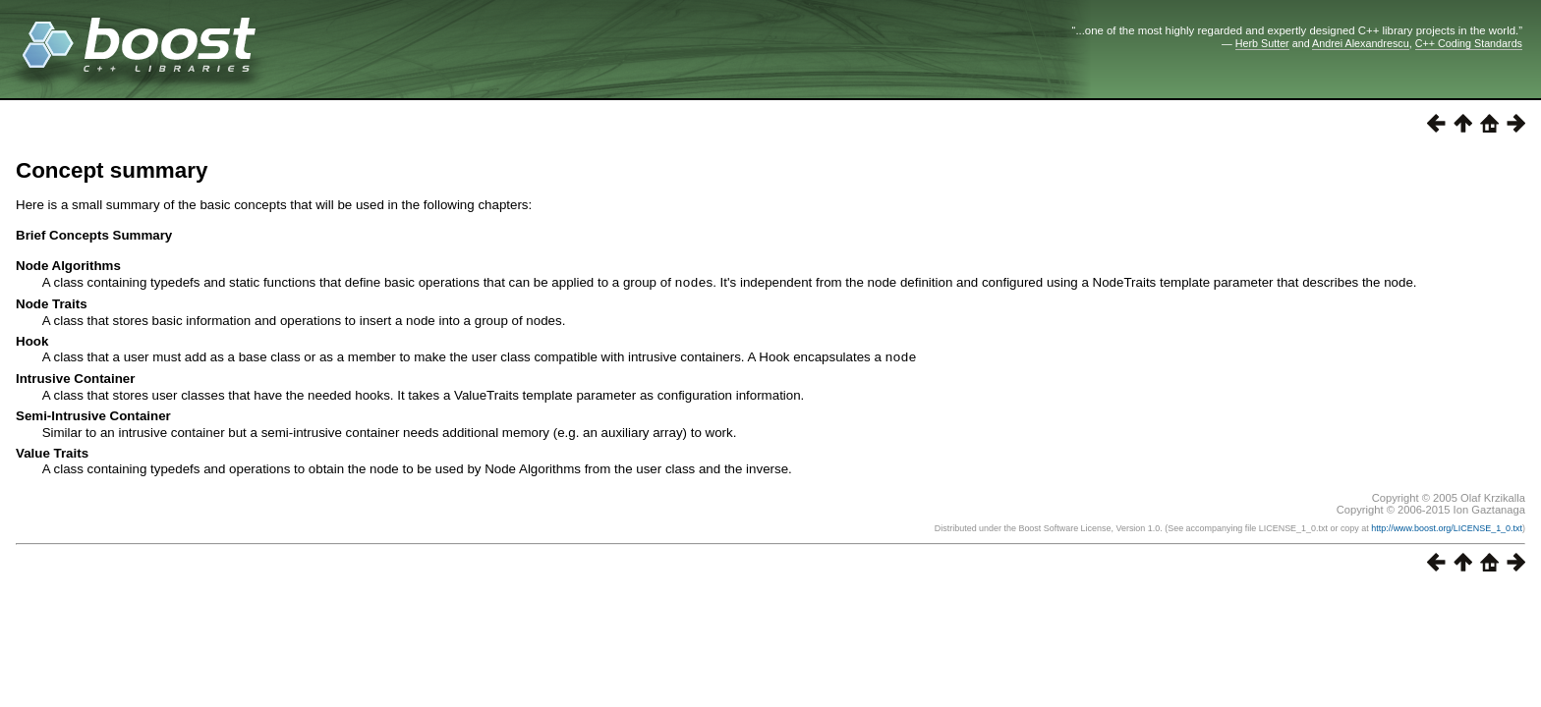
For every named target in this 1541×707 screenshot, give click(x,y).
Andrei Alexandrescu (1360, 43)
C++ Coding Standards (1468, 43)
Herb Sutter (1262, 43)
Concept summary (111, 170)
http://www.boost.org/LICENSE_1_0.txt (1446, 526)
